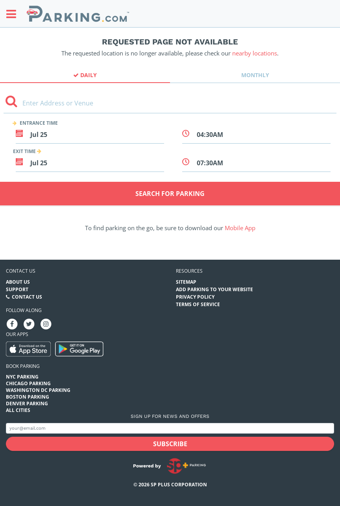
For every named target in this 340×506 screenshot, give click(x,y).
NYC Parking (22, 376)
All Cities (18, 410)
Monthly (255, 75)
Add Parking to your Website (214, 289)
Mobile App (240, 228)
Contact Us (27, 297)
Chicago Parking (28, 383)
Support (17, 289)
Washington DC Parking (38, 390)
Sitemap (186, 282)
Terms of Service (198, 304)
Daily (85, 75)
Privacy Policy (195, 297)
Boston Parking (27, 396)
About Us (18, 282)
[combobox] (170, 106)
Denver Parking (27, 403)
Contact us (20, 271)
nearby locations (254, 53)
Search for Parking (170, 193)
